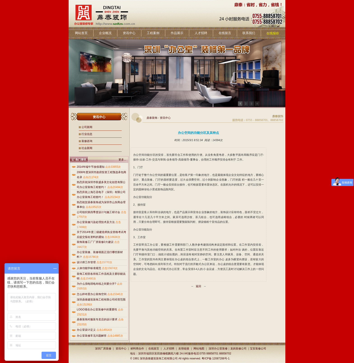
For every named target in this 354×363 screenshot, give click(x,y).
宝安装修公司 (258, 348)
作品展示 (177, 33)
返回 (198, 286)
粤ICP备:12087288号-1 (215, 358)
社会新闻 (87, 148)
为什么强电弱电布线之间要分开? (96, 283)
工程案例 (153, 33)
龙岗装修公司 (238, 348)
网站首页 (81, 33)
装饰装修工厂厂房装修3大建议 (95, 242)
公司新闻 (87, 127)
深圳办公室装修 (218, 348)
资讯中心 (129, 33)
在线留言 (225, 33)
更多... (122, 159)
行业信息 (87, 134)
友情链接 (183, 348)
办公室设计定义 (86, 329)
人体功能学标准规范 (89, 268)
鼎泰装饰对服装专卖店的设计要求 (97, 319)
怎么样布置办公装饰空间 (92, 294)
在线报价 (272, 33)
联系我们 (248, 33)
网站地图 (198, 348)
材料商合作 (137, 348)
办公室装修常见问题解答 (92, 335)
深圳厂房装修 (103, 348)
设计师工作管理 (86, 262)
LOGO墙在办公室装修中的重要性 (97, 309)
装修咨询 (87, 141)
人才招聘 (201, 33)
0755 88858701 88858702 (215, 353)
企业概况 (105, 33)
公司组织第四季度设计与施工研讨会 (98, 212)
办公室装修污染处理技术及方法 (96, 222)
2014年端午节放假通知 (91, 166)
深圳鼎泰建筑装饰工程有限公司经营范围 (101, 299)
